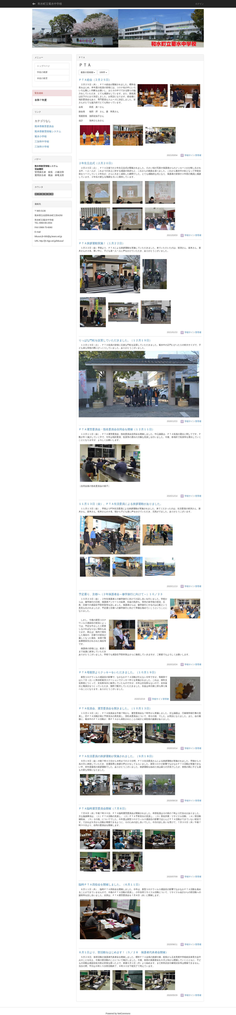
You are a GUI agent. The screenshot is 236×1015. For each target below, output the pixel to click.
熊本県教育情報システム (48, 131)
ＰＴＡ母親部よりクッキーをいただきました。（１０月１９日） (118, 672)
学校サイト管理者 (191, 155)
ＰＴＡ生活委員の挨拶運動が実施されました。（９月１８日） (117, 756)
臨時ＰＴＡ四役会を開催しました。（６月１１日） (110, 884)
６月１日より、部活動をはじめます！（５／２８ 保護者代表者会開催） (123, 952)
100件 (103, 72)
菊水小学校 (41, 136)
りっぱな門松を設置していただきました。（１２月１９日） (115, 340)
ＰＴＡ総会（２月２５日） (95, 79)
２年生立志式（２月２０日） (96, 163)
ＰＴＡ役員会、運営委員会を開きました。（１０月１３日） (115, 708)
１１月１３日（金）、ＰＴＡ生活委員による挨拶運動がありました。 (121, 503)
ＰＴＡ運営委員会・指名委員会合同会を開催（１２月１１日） (117, 429)
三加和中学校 (42, 141)
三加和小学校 (42, 146)
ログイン (199, 4)
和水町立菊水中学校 (50, 3)
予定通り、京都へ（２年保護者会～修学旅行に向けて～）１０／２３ (121, 594)
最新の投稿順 (88, 72)
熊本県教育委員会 (44, 126)
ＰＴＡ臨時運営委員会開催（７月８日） (103, 808)
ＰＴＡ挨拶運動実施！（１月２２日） (102, 243)
